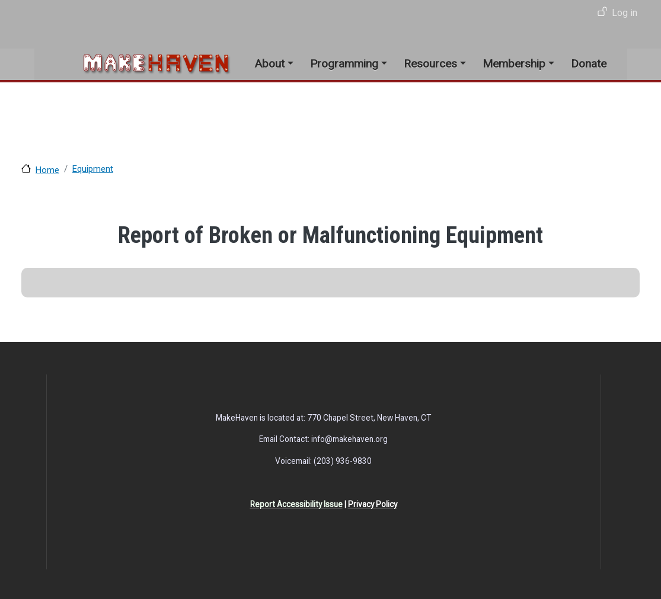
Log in (624, 12)
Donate (588, 64)
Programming (344, 64)
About (269, 64)
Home (47, 170)
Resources (430, 64)
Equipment (92, 169)
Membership (514, 64)
